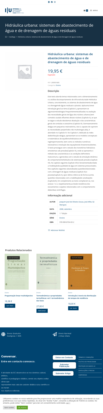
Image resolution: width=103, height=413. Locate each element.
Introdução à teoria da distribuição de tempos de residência (82, 297)
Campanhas (82, 375)
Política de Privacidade (87, 362)
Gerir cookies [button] (9, 407)
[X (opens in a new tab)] (48, 2)
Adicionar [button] (42, 311)
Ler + (68, 403)
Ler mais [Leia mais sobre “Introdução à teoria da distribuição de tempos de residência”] (73, 308)
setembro (68, 209)
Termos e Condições (86, 357)
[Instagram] (84, 391)
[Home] (6, 37)
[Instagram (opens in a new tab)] (54, 2)
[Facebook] (80, 391)
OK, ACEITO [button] (22, 407)
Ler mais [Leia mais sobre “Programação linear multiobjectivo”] (9, 306)
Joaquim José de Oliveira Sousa (71, 202)
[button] (56, 230)
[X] (87, 391)
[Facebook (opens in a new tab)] (51, 2)
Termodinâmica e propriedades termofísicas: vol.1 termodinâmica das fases (50, 298)
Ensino (58, 85)
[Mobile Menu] (93, 10)
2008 (61, 209)
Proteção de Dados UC (86, 366)
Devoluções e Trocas (86, 370)
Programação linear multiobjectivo (19, 296)
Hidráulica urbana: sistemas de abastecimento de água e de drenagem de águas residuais (50, 37)
